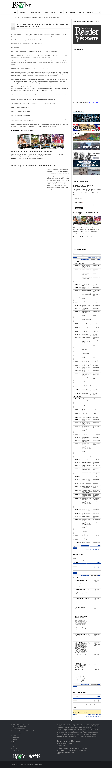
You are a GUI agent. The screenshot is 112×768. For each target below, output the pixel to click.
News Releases (16, 750)
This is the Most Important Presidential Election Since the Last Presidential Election (42, 25)
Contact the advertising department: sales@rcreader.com (72, 749)
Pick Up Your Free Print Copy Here (21, 724)
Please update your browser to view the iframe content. (87, 255)
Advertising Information (19, 729)
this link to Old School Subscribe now (29, 158)
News (14, 735)
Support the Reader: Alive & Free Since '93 (23, 731)
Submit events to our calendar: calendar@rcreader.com (71, 750)
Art (66, 12)
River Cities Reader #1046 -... (80, 102)
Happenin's (22, 12)
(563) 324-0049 (61, 745)
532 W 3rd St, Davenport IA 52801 (65, 743)
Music (53, 12)
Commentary (16, 737)
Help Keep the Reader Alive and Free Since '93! (34, 165)
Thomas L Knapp (17, 31)
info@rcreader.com (62, 747)
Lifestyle (72, 12)
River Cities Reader (93, 102)
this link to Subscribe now (87, 237)
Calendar (90, 12)
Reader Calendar (17, 733)
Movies (60, 12)
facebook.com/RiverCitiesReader (65, 752)
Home (14, 12)
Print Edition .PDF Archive (19, 726)
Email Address (79, 202)
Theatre (46, 12)
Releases (81, 12)
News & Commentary (34, 12)
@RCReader (60, 754)
